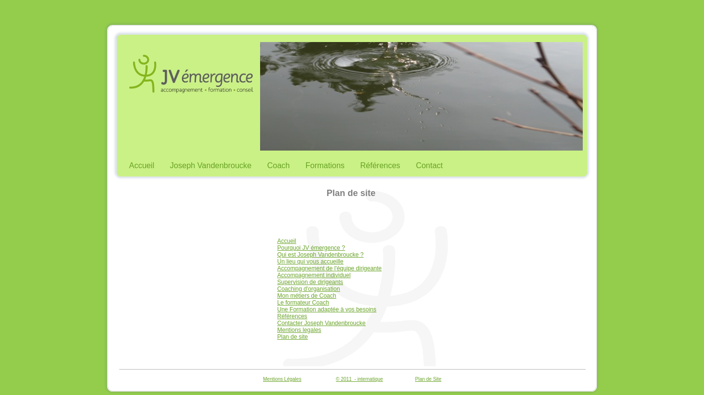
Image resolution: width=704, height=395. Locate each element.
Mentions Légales (282, 379)
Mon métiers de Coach (306, 295)
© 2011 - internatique (359, 379)
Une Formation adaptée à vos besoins (326, 309)
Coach (278, 165)
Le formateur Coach (303, 302)
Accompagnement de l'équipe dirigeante (329, 268)
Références (380, 165)
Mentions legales (299, 330)
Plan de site (292, 336)
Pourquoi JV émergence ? (311, 247)
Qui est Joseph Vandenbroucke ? (320, 254)
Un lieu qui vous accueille (310, 261)
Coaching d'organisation (308, 288)
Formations (325, 165)
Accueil (141, 165)
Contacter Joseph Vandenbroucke (321, 323)
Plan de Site (428, 379)
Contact (429, 165)
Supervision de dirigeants (310, 282)
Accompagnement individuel (314, 275)
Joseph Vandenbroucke (211, 165)
